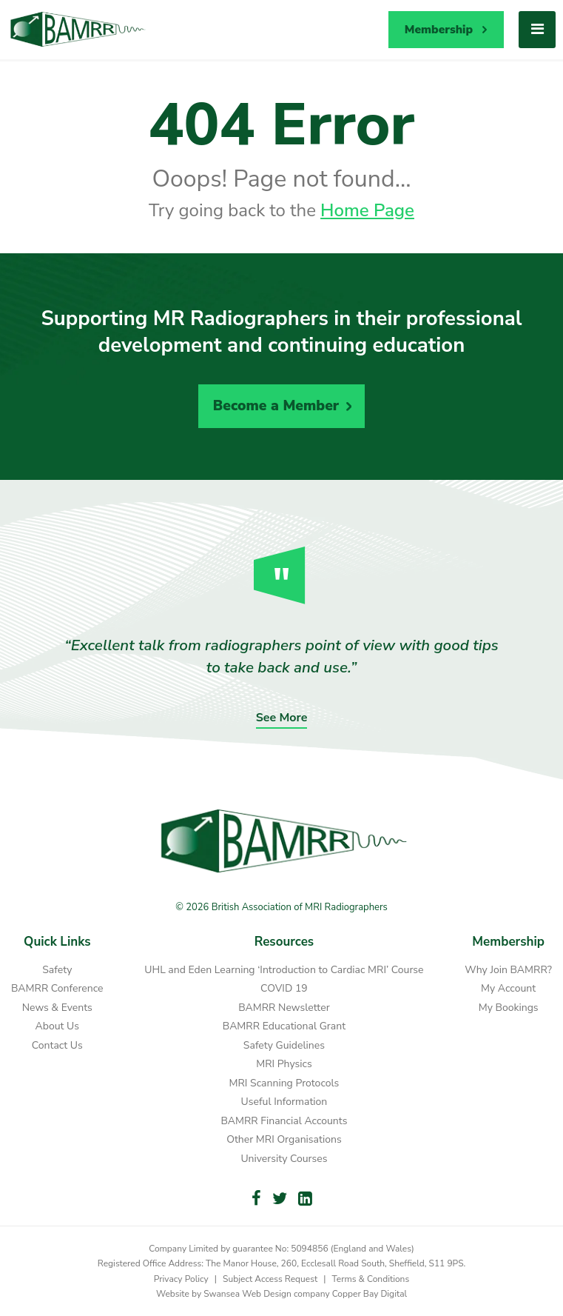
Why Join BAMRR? (508, 970)
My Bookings (509, 1008)
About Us (57, 1026)
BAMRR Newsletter (283, 1008)
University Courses (283, 1159)
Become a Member (276, 405)
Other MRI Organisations (283, 1139)
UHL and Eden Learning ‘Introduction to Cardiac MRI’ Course (283, 970)
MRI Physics (284, 1064)
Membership (439, 29)
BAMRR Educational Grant (284, 1026)
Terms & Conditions (371, 1279)
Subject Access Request (270, 1279)
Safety (57, 970)
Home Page (367, 210)
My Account (508, 988)
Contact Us (57, 1045)
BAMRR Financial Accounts (283, 1121)
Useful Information (284, 1102)
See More (282, 717)
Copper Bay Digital (369, 1294)
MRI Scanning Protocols (284, 1083)
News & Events (57, 1008)
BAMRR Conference (57, 988)
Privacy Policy (181, 1279)
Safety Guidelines (284, 1045)
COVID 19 (284, 988)
